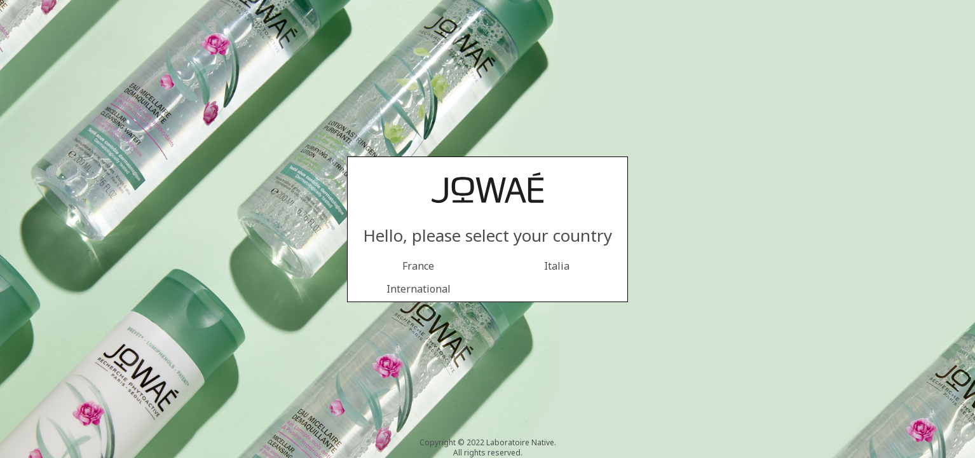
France (418, 266)
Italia (556, 266)
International (418, 289)
